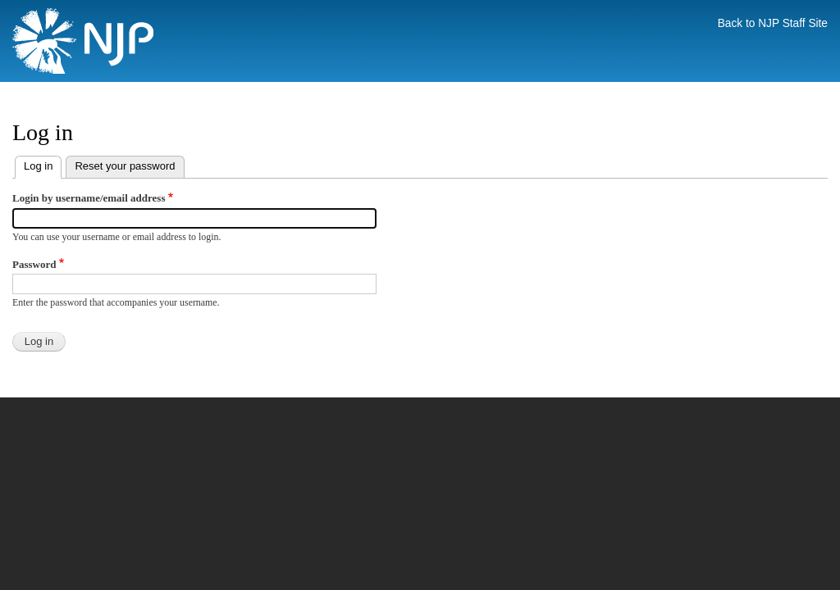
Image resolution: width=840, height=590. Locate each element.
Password (34, 264)
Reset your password (125, 166)
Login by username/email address (88, 198)
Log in (43, 164)
